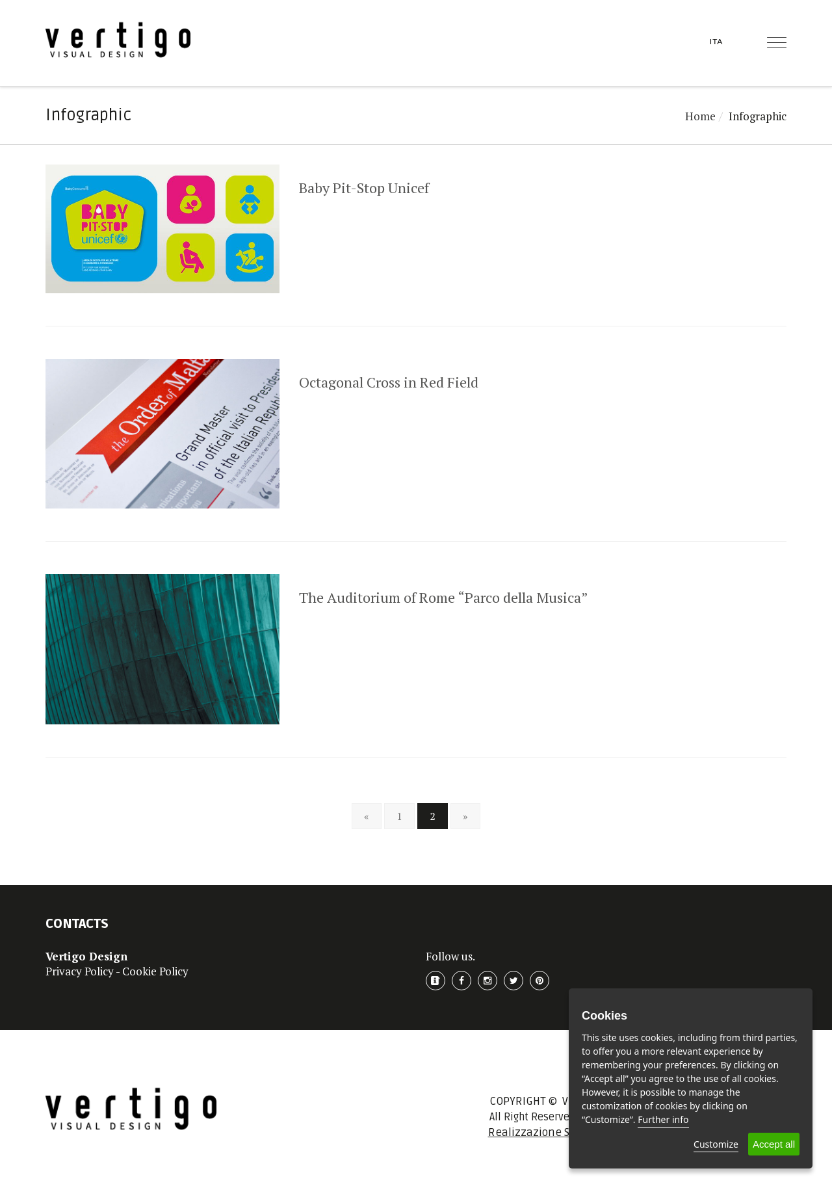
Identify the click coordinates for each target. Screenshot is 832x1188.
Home (700, 116)
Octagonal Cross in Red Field (388, 382)
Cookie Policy (155, 971)
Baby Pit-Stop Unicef (364, 187)
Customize (716, 1144)
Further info (663, 1119)
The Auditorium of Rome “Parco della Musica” (443, 597)
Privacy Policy (80, 971)
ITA (716, 41)
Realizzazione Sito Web (547, 1132)
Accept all (774, 1144)
